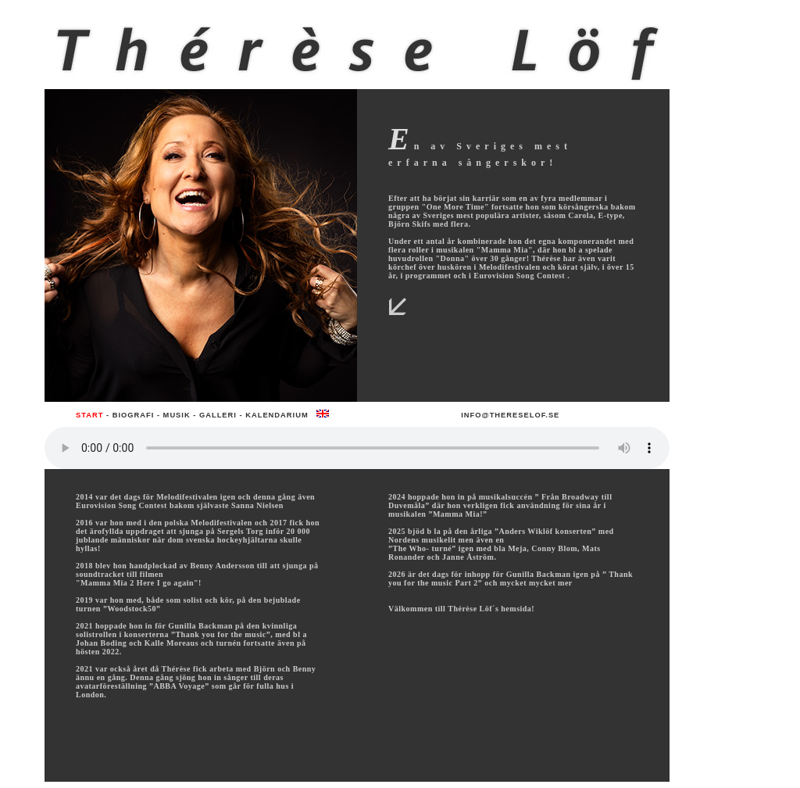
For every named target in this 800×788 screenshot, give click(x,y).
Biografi (133, 415)
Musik (177, 415)
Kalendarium (276, 415)
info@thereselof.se (510, 415)
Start (89, 415)
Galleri (218, 415)
